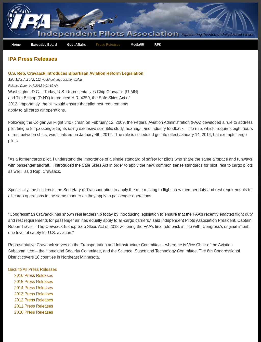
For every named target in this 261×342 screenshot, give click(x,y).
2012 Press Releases (33, 300)
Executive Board (44, 44)
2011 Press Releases (33, 306)
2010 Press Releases (33, 312)
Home (16, 44)
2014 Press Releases (33, 288)
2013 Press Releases (33, 294)
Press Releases (108, 44)
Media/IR (137, 44)
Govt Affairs (76, 44)
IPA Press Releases (32, 59)
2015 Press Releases (33, 281)
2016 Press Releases (33, 275)
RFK (157, 44)
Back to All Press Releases (32, 269)
